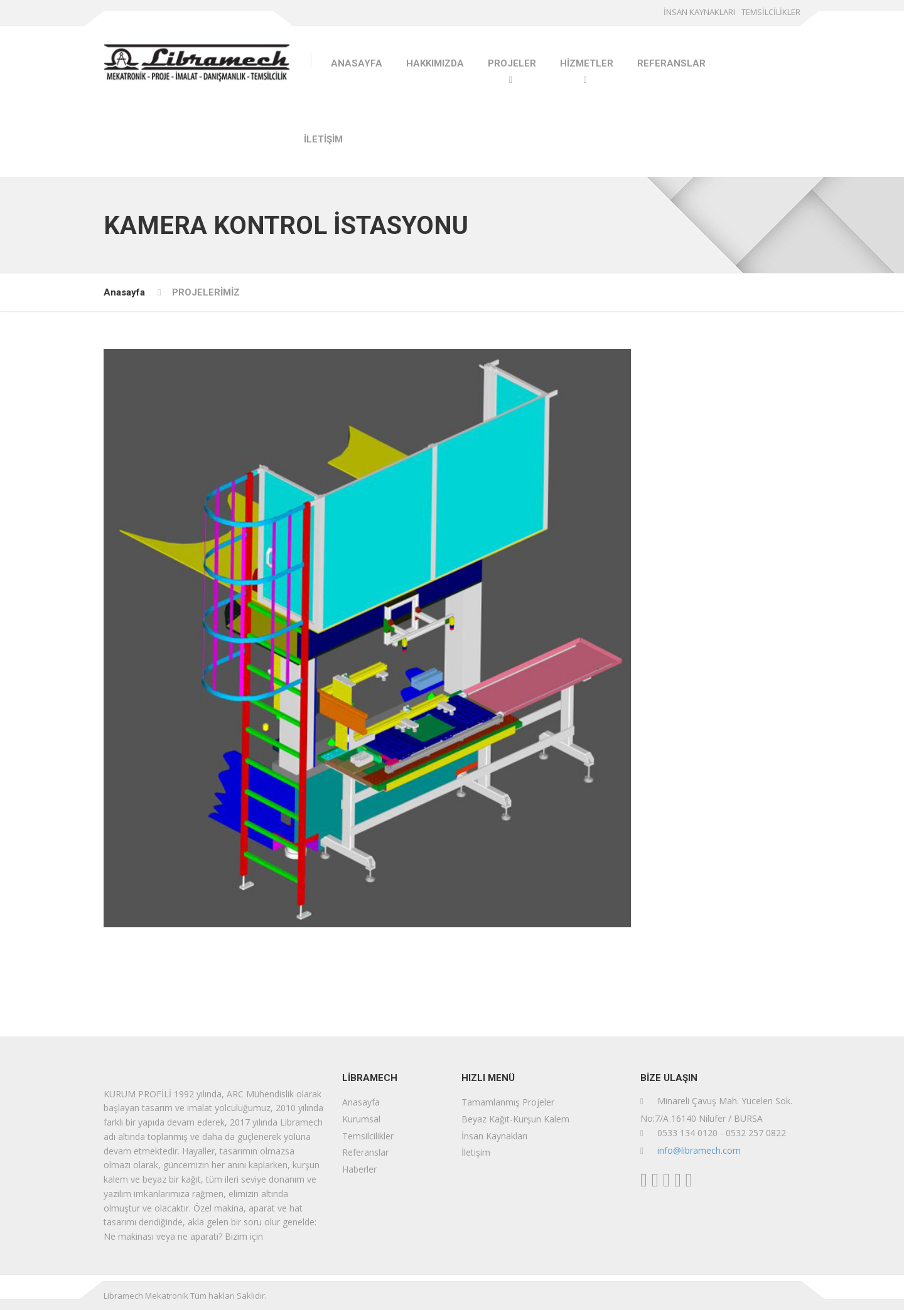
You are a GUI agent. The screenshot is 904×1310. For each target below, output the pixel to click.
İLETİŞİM (323, 139)
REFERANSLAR (671, 63)
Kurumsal (361, 1119)
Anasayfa (124, 292)
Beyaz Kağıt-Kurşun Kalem (515, 1119)
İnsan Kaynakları (494, 1136)
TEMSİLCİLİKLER (770, 12)
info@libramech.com (699, 1150)
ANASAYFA (356, 63)
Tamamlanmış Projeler (507, 1102)
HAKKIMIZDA (435, 63)
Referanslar (365, 1152)
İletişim (475, 1152)
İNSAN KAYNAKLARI (699, 12)
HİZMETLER (586, 63)
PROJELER (512, 63)
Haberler (359, 1169)
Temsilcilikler (368, 1136)
